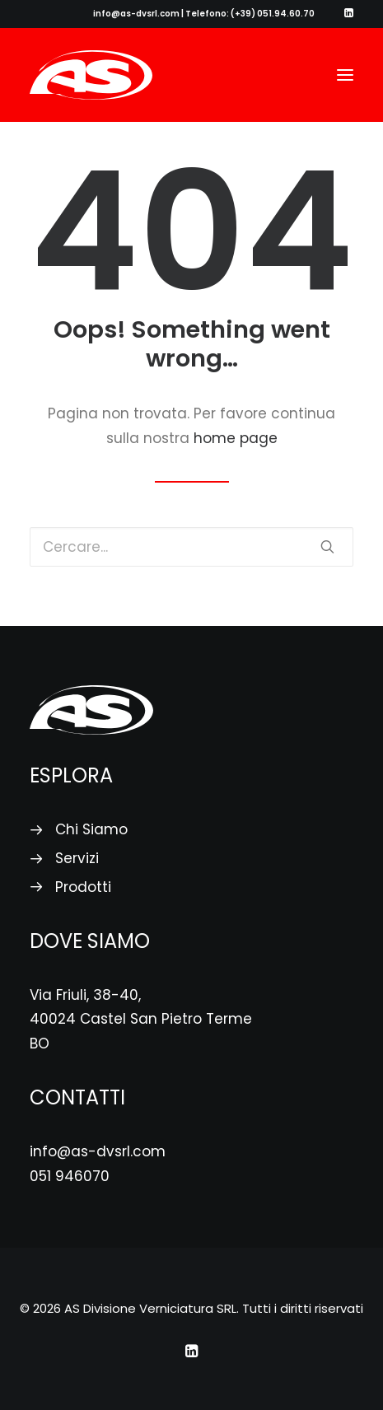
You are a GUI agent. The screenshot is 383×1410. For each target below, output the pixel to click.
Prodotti (83, 887)
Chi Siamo (91, 829)
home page (236, 438)
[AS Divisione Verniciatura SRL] (91, 75)
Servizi (77, 858)
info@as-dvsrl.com (98, 1151)
